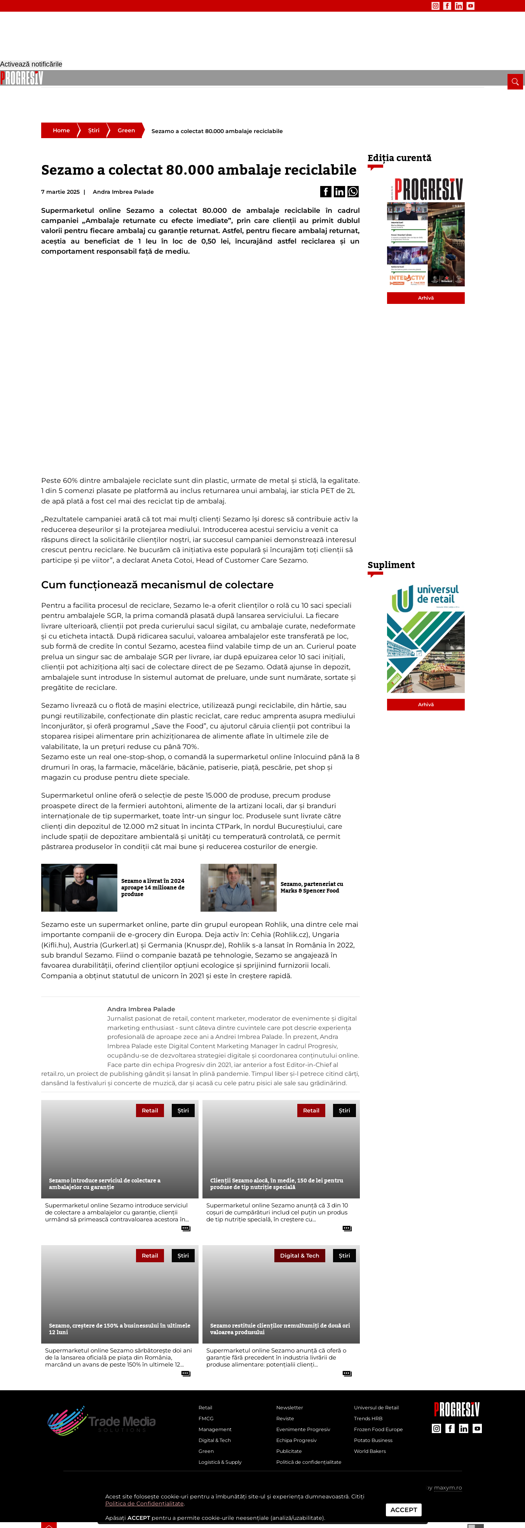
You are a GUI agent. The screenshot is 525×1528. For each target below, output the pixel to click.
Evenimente (92, 6)
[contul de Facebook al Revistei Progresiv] (427, 6)
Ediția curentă (400, 132)
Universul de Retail (380, 1384)
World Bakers (373, 1435)
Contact (162, 6)
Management (136, 80)
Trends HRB (370, 1396)
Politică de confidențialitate (299, 1454)
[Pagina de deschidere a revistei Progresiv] (104, 41)
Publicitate (130, 6)
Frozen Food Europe (382, 1409)
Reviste (286, 1396)
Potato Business (376, 1422)
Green (217, 80)
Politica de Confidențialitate (144, 1503)
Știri (93, 105)
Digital (299, 1230)
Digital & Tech (182, 80)
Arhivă (426, 272)
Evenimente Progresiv (307, 1409)
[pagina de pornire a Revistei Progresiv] (49, 78)
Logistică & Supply (258, 80)
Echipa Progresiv (300, 1422)
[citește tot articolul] (183, 1200)
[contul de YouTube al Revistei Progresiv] (450, 6)
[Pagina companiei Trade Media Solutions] (457, 1389)
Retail (76, 80)
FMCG (100, 80)
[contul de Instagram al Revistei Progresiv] (415, 6)
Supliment (391, 539)
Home (61, 105)
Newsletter (55, 6)
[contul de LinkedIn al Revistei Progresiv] (439, 6)
